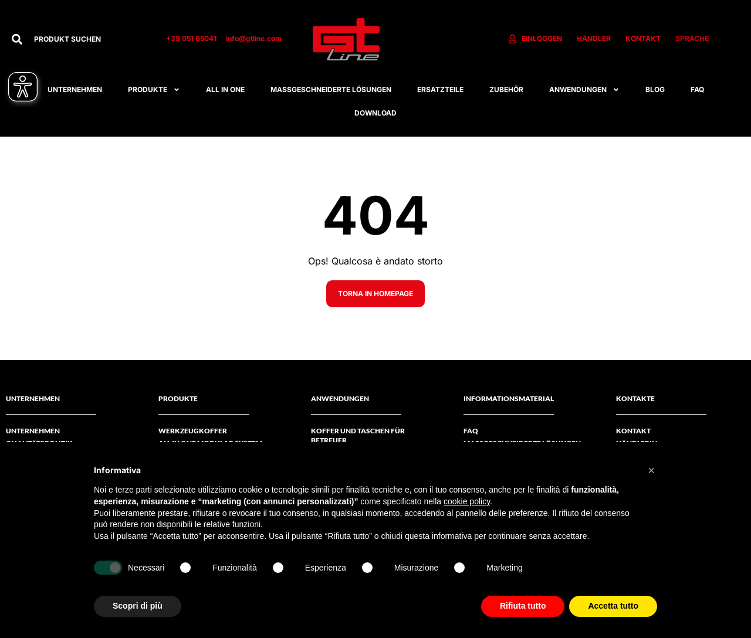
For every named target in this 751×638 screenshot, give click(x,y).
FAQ (697, 89)
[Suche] (17, 39)
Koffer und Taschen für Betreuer (358, 435)
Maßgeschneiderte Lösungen (330, 89)
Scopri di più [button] (138, 605)
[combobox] (88, 39)
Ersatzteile (440, 89)
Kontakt (633, 430)
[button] (651, 470)
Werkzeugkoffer (192, 430)
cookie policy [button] (467, 501)
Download (375, 112)
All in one (225, 89)
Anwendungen (584, 89)
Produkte (154, 89)
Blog (655, 89)
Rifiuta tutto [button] (523, 605)
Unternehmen (75, 89)
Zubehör (506, 89)
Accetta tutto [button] (613, 605)
